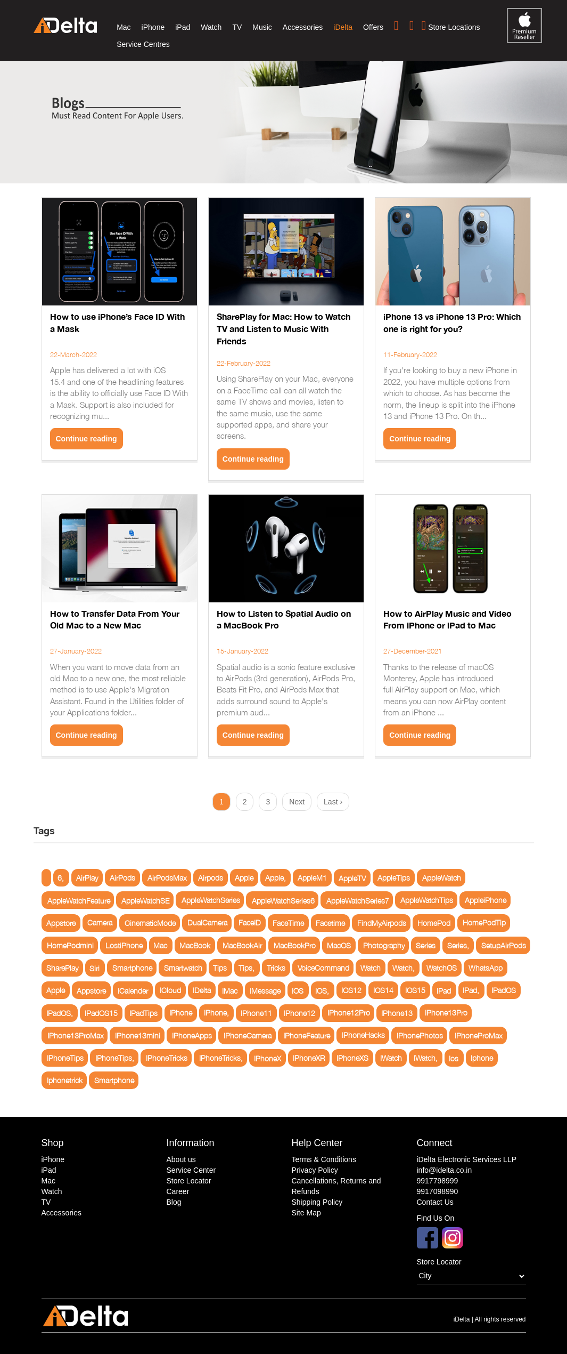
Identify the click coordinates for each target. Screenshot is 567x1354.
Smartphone (132, 967)
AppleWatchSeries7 (357, 900)
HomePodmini (70, 945)
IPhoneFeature (306, 1035)
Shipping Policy (317, 1202)
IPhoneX (267, 1057)
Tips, (246, 967)
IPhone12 (299, 1013)
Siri (94, 967)
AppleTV (352, 877)
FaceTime (288, 923)
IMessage (265, 990)
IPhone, (216, 1013)
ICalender (133, 990)
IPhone (180, 1013)
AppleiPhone (485, 900)
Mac (123, 27)
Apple (244, 877)
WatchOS (441, 967)
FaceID (250, 923)
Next (297, 801)
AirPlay (87, 877)
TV (237, 27)
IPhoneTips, (114, 1057)
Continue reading (86, 438)
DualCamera (207, 923)
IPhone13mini (137, 1035)
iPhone (153, 27)
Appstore (61, 923)
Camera (99, 923)
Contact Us (435, 1202)
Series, (458, 945)
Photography (384, 945)
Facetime (330, 923)
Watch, (403, 967)
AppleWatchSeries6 (283, 900)
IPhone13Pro (446, 1013)
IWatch (391, 1057)
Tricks (276, 967)
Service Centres (143, 44)
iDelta (342, 27)
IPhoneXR (309, 1057)
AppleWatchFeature (78, 900)
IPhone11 (256, 1013)
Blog (174, 1202)
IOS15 (415, 990)
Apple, (275, 877)
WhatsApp (486, 967)
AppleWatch (441, 877)
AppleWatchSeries (211, 900)
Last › (333, 801)
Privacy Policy (315, 1170)
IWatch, (426, 1057)
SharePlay (62, 967)
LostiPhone (124, 945)
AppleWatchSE (145, 900)
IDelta (202, 990)
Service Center (191, 1170)
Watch (211, 27)
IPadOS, (59, 1013)
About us (181, 1159)
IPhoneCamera (248, 1035)
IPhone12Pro (348, 1013)
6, (60, 877)
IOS (297, 990)
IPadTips (143, 1013)
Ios (453, 1057)
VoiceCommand (323, 967)
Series (425, 945)
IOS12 (351, 990)
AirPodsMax (167, 877)
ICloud (170, 990)
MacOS (339, 945)
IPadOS (503, 990)
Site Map (306, 1212)
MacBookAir (242, 945)
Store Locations (451, 25)
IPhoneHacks (363, 1035)
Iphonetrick (65, 1080)
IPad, (471, 990)
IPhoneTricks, (221, 1057)
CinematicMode (150, 923)
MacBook (194, 945)
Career (178, 1191)
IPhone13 (397, 1013)
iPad (182, 27)
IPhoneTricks (166, 1057)
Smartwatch (183, 967)
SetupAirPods (503, 945)
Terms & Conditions (324, 1159)
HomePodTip (484, 923)
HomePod (433, 923)
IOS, (322, 990)
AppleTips (393, 877)
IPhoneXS (352, 1057)
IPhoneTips (65, 1057)
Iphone (482, 1057)
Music (262, 27)
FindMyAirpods (381, 923)
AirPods (122, 877)
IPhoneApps (192, 1035)
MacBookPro (295, 945)
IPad (444, 990)
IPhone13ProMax (75, 1035)
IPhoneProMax (479, 1035)
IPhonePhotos (420, 1035)
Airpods (210, 877)
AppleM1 (312, 877)
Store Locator (189, 1180)
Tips (220, 967)
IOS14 (383, 990)
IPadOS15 (101, 1013)
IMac (229, 990)
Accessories (303, 27)
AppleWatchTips (426, 900)
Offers (373, 27)
